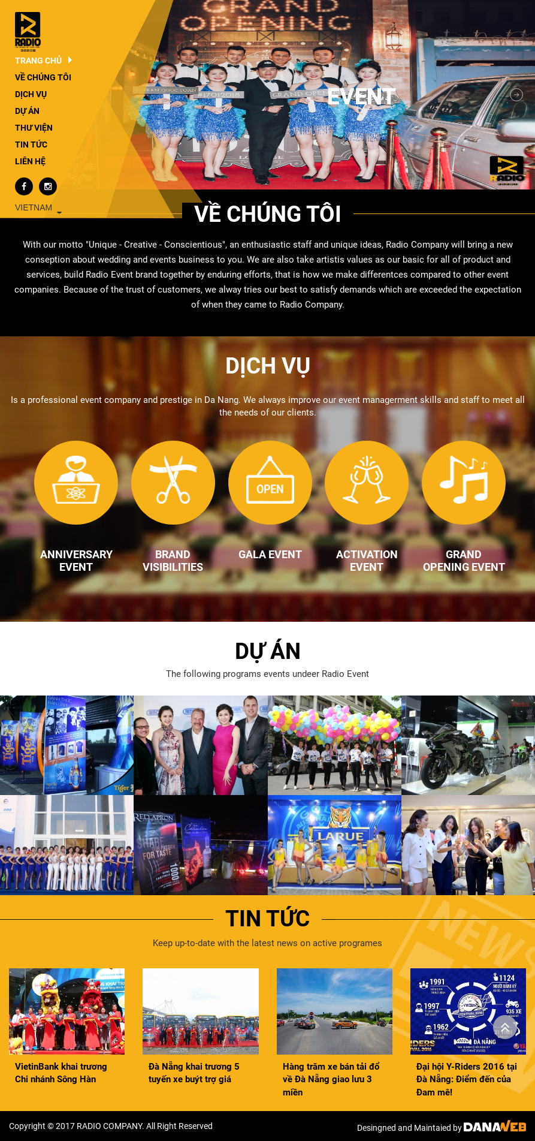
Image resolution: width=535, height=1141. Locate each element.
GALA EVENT (270, 554)
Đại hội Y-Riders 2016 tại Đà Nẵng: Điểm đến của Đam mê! (466, 1079)
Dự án (268, 651)
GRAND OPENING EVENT (464, 560)
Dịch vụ (267, 366)
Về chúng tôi (267, 214)
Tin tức (267, 919)
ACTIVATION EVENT (367, 560)
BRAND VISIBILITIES (173, 560)
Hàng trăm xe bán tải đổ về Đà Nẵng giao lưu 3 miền (331, 1079)
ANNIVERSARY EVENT (76, 560)
